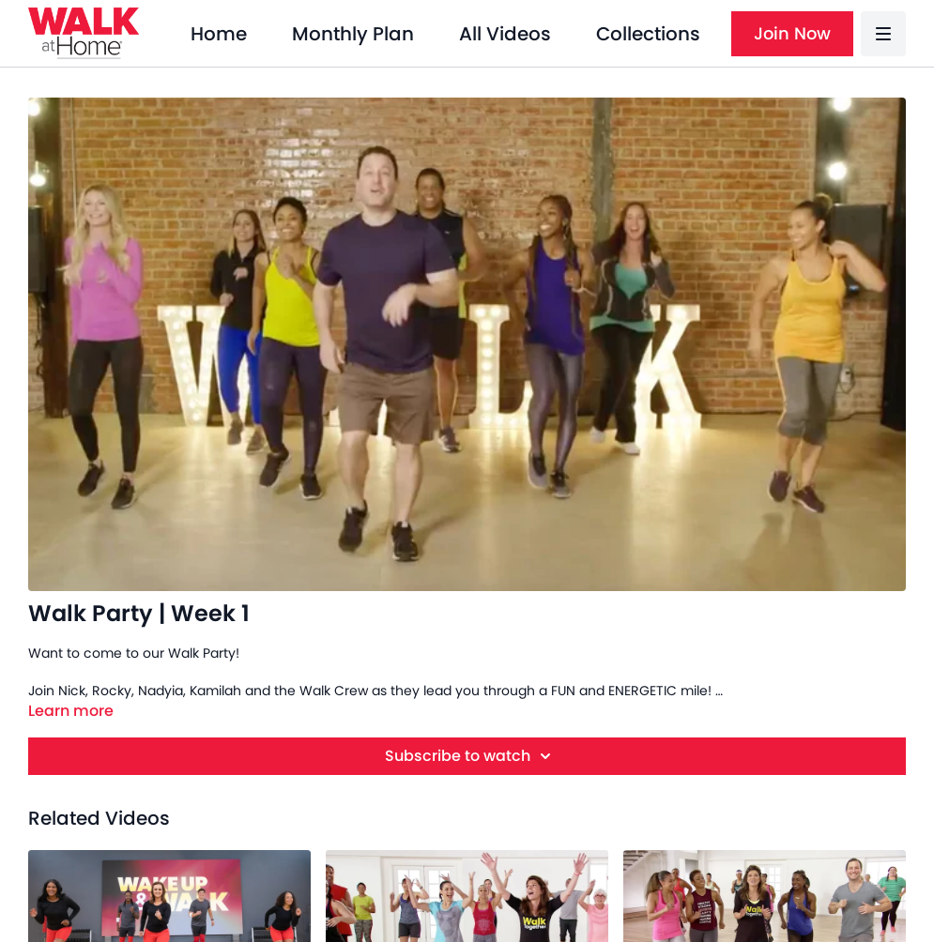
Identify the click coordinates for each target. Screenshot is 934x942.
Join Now (792, 33)
